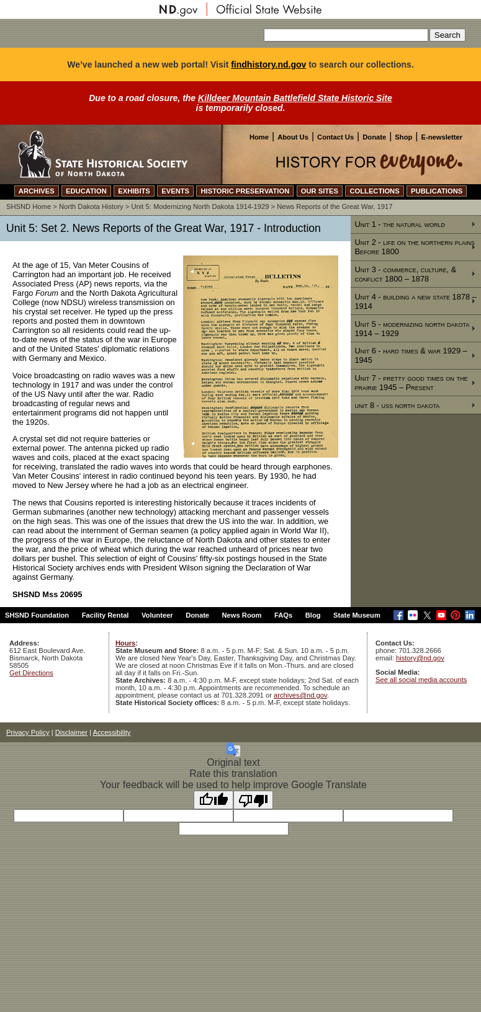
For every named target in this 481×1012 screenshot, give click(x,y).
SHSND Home (28, 206)
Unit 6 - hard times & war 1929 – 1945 (410, 355)
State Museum (356, 615)
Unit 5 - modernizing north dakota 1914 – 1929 (411, 328)
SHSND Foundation (37, 615)
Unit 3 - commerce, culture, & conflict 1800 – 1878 (405, 274)
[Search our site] (346, 35)
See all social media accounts (421, 679)
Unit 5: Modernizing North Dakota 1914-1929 (200, 206)
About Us (292, 137)
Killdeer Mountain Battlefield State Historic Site (295, 98)
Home (259, 137)
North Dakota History (91, 206)
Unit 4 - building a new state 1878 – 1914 (415, 301)
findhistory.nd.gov (268, 64)
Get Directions (31, 673)
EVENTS (175, 191)
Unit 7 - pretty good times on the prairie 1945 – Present (410, 382)
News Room (242, 615)
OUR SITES (319, 191)
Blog (313, 615)
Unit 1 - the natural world (399, 224)
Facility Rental (105, 615)
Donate (374, 137)
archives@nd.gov (300, 695)
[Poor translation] (253, 800)
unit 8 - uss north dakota (396, 405)
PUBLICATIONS (436, 191)
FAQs (283, 615)
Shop (403, 137)
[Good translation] (213, 800)
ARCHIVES (37, 191)
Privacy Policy (28, 732)
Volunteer (157, 615)
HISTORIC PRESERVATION (244, 191)
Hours (125, 643)
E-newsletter (441, 137)
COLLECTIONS (374, 191)
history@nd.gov (420, 658)
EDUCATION (86, 191)
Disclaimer (71, 732)
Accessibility (112, 732)
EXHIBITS (134, 191)
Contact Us (335, 137)
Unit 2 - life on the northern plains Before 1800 (414, 246)
